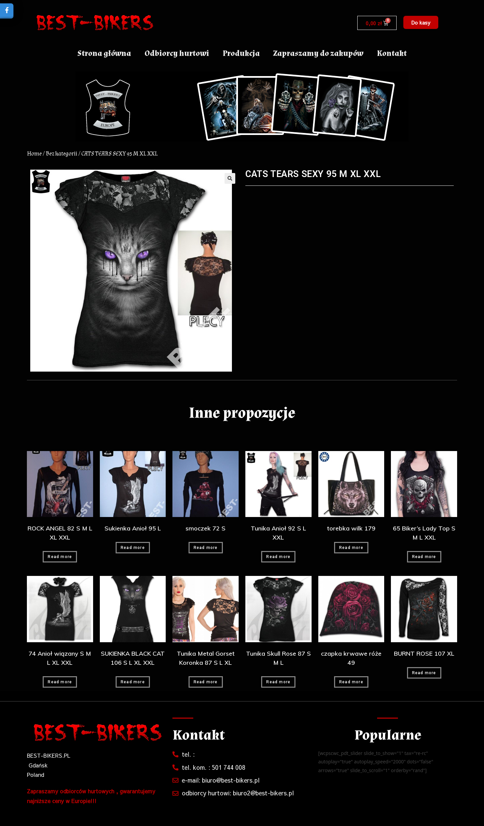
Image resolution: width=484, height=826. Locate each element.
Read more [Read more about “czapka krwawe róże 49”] (351, 682)
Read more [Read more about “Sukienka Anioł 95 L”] (133, 547)
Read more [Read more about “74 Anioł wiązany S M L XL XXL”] (60, 682)
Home (34, 154)
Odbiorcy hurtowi (177, 53)
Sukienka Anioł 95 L (133, 528)
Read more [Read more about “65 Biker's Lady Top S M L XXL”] (424, 556)
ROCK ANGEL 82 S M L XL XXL (60, 532)
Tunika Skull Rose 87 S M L (278, 658)
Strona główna (104, 53)
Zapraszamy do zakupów (318, 53)
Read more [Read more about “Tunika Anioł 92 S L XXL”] (278, 556)
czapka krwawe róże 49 (351, 658)
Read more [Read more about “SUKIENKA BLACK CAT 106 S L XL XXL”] (133, 682)
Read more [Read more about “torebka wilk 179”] (351, 547)
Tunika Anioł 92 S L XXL (278, 532)
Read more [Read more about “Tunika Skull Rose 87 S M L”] (278, 682)
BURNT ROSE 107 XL (424, 653)
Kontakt (392, 53)
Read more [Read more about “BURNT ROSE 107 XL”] (424, 672)
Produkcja (241, 53)
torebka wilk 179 (351, 528)
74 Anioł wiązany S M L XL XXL (60, 658)
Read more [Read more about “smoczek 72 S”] (206, 547)
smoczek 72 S (206, 528)
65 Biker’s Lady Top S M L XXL (424, 532)
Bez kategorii (61, 154)
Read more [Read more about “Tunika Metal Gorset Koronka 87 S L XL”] (206, 682)
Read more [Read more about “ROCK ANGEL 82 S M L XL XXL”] (60, 556)
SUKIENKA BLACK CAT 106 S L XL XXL (133, 658)
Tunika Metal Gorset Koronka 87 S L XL (206, 658)
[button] (420, 22)
